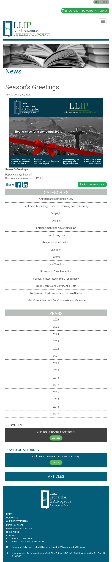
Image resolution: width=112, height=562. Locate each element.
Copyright (56, 213)
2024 (56, 334)
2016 (56, 392)
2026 (56, 319)
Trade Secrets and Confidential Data (56, 286)
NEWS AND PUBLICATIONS (19, 528)
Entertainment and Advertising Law (56, 227)
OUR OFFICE (12, 517)
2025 (56, 326)
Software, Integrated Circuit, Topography (56, 278)
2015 (56, 399)
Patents (56, 257)
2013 (56, 406)
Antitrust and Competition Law (56, 198)
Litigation (56, 249)
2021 (56, 355)
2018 (56, 377)
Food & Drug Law (56, 235)
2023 (56, 341)
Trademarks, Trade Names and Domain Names (56, 293)
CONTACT (11, 535)
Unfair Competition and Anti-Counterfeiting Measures (56, 300)
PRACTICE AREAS (14, 525)
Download (56, 438)
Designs (56, 220)
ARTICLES (56, 476)
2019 (56, 370)
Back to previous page (92, 184)
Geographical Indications (56, 242)
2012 (56, 414)
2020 (56, 363)
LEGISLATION (12, 532)
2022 (56, 348)
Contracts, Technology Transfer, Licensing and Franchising (56, 206)
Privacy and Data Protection (56, 271)
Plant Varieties (56, 264)
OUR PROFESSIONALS (17, 521)
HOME (9, 514)
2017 (56, 385)
